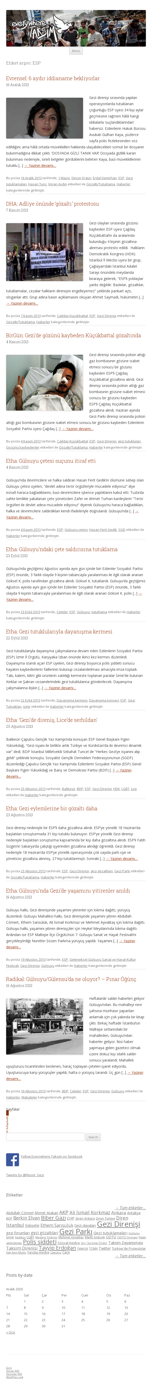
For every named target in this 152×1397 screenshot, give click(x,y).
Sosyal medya (69, 1242)
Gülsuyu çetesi (76, 529)
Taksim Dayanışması (125, 1242)
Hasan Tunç (37, 184)
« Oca (10, 1332)
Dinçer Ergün (81, 178)
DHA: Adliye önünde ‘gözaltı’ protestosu (52, 203)
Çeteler (62, 612)
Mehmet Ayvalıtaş (71, 1237)
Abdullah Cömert (20, 1212)
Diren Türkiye (105, 1218)
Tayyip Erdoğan (57, 1247)
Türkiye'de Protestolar (129, 1248)
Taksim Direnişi (22, 1248)
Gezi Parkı (122, 871)
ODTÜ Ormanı (127, 1237)
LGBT (125, 788)
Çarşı (66, 1252)
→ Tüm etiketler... (130, 1208)
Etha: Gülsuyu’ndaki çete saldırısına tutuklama (62, 549)
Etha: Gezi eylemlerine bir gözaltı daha (51, 808)
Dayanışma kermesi (72, 700)
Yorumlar (14, 1374)
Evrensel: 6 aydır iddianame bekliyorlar (53, 78)
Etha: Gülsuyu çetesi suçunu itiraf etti (51, 460)
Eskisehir (32, 1225)
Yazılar (12, 1371)
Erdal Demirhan (105, 178)
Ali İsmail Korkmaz (89, 1212)
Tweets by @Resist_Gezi (25, 1175)
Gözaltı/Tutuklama (100, 184)
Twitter (105, 1248)
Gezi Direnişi (106, 315)
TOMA (93, 1248)
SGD (121, 529)
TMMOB (82, 1248)
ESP (121, 178)
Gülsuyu (83, 612)
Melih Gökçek (95, 1237)
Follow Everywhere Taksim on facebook (52, 1156)
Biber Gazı (53, 1217)
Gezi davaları (85, 1225)
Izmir (27, 706)
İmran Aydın (57, 184)
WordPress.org (14, 1377)
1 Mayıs (64, 178)
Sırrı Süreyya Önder (94, 1243)
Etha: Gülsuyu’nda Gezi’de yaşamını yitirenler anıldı (68, 890)
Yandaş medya (38, 1252)
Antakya (133, 1212)
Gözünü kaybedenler (22, 447)
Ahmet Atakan (46, 1212)
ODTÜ (111, 1237)
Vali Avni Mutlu (16, 1252)
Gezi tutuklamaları (110, 1232)
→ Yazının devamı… (40, 165)
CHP (70, 1218)
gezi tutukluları (129, 441)
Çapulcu (55, 1252)
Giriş (9, 1367)
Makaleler (29, 1097)
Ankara (118, 1212)
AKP (63, 1212)
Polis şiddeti (40, 1242)
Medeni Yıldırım (46, 1237)
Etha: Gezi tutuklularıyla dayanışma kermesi (59, 631)
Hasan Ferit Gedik (103, 529)
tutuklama (99, 612)
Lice (134, 788)
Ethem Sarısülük (56, 1225)
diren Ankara (85, 1218)
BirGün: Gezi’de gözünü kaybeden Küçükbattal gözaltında (73, 335)
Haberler (123, 184)
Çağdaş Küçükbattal (72, 315)
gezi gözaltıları (101, 871)
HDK (116, 788)
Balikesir (68, 788)
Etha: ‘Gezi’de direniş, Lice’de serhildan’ (51, 719)
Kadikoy (20, 1237)
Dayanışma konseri (104, 700)
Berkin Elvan (26, 1218)
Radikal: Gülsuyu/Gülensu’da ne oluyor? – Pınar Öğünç (71, 979)
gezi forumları (18, 1232)
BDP (80, 788)
